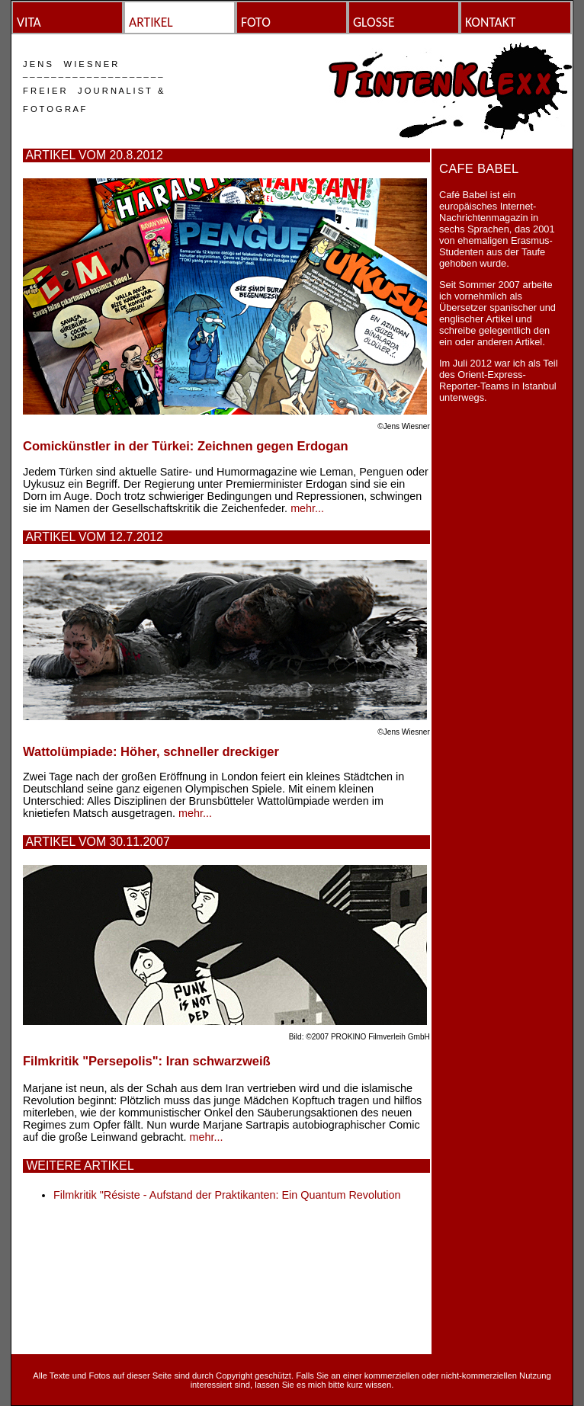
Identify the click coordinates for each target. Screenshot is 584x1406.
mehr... (307, 508)
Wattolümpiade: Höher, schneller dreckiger (151, 752)
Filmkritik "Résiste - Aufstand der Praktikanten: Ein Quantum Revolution (226, 1195)
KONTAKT (490, 22)
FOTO (256, 22)
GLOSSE (374, 22)
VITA (29, 22)
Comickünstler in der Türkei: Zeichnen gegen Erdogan (185, 446)
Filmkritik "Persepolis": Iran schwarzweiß (147, 1061)
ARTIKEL (151, 22)
